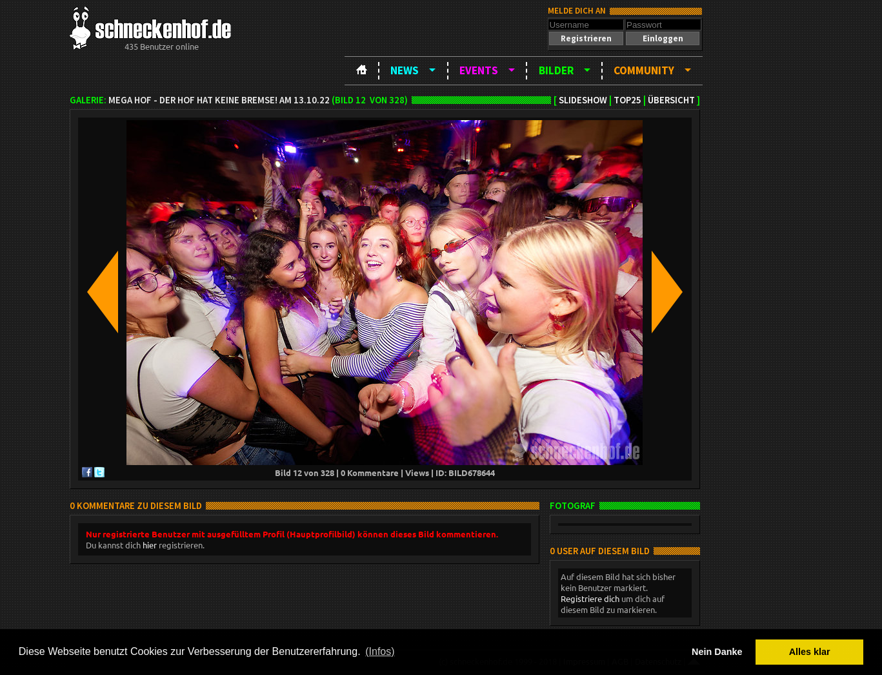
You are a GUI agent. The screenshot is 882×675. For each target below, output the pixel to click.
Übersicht (671, 100)
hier (150, 544)
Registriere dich (590, 598)
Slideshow (583, 100)
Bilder (556, 70)
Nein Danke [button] (717, 652)
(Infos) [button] (379, 651)
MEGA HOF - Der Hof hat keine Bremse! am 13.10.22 (219, 100)
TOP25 (627, 100)
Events (478, 70)
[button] (586, 38)
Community (644, 70)
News (404, 70)
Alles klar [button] (809, 652)
